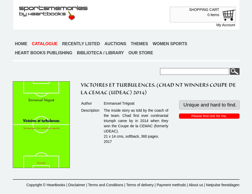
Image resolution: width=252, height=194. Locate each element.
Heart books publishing (43, 53)
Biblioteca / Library (100, 53)
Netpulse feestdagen (222, 185)
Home (21, 44)
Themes (139, 44)
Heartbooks (56, 185)
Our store (140, 53)
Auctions (115, 44)
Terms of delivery (140, 185)
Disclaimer (76, 185)
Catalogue (45, 44)
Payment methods (171, 185)
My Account (225, 25)
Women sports (169, 44)
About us (196, 185)
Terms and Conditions (105, 185)
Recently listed (81, 44)
